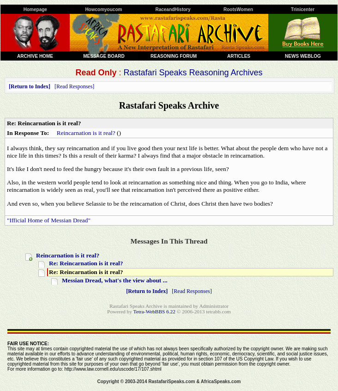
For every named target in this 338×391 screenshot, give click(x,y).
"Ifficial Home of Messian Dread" (49, 220)
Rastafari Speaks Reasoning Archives (192, 72)
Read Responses (74, 86)
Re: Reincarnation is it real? (86, 263)
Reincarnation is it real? (86, 132)
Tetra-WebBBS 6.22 (154, 311)
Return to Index (29, 86)
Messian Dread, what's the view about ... (115, 280)
